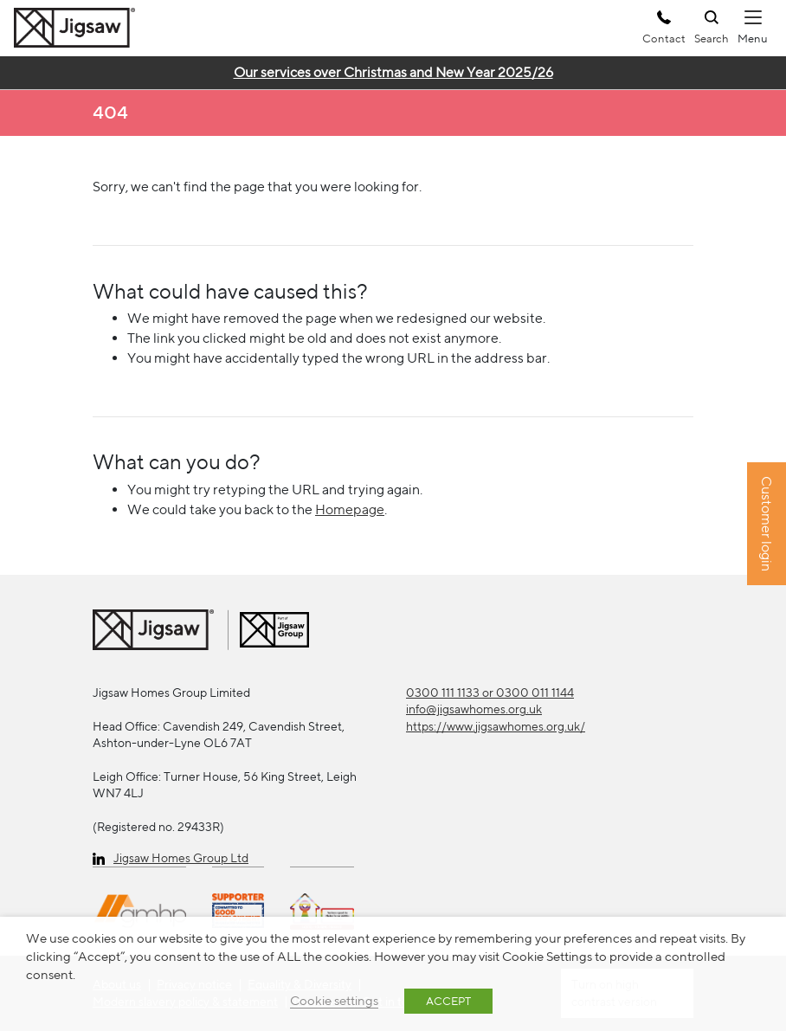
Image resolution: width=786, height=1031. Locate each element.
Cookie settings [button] (334, 1000)
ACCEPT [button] (448, 1001)
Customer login (766, 524)
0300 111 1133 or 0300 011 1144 (490, 692)
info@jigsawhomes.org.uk (474, 709)
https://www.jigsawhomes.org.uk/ (495, 726)
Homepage (349, 509)
